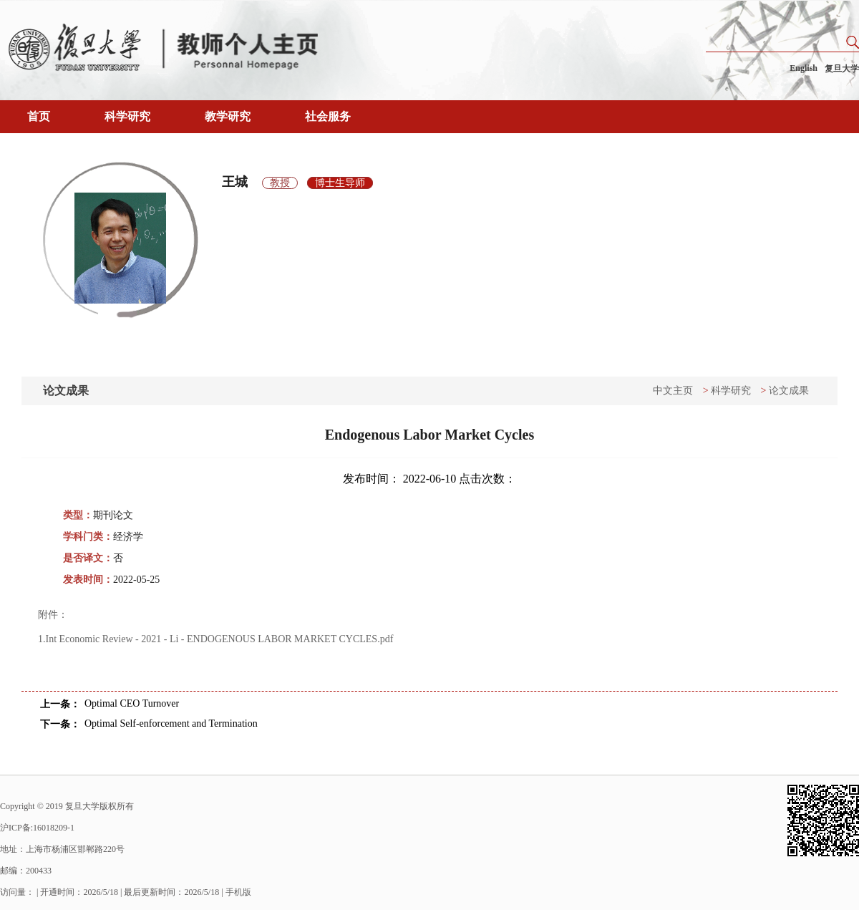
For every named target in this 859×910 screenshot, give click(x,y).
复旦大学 (842, 69)
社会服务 (328, 116)
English (803, 68)
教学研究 (228, 116)
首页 (38, 116)
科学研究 (127, 116)
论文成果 (789, 390)
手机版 (238, 892)
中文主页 (673, 390)
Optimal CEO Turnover (131, 703)
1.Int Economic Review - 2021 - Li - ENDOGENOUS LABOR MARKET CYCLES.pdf (215, 639)
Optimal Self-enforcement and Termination (171, 723)
